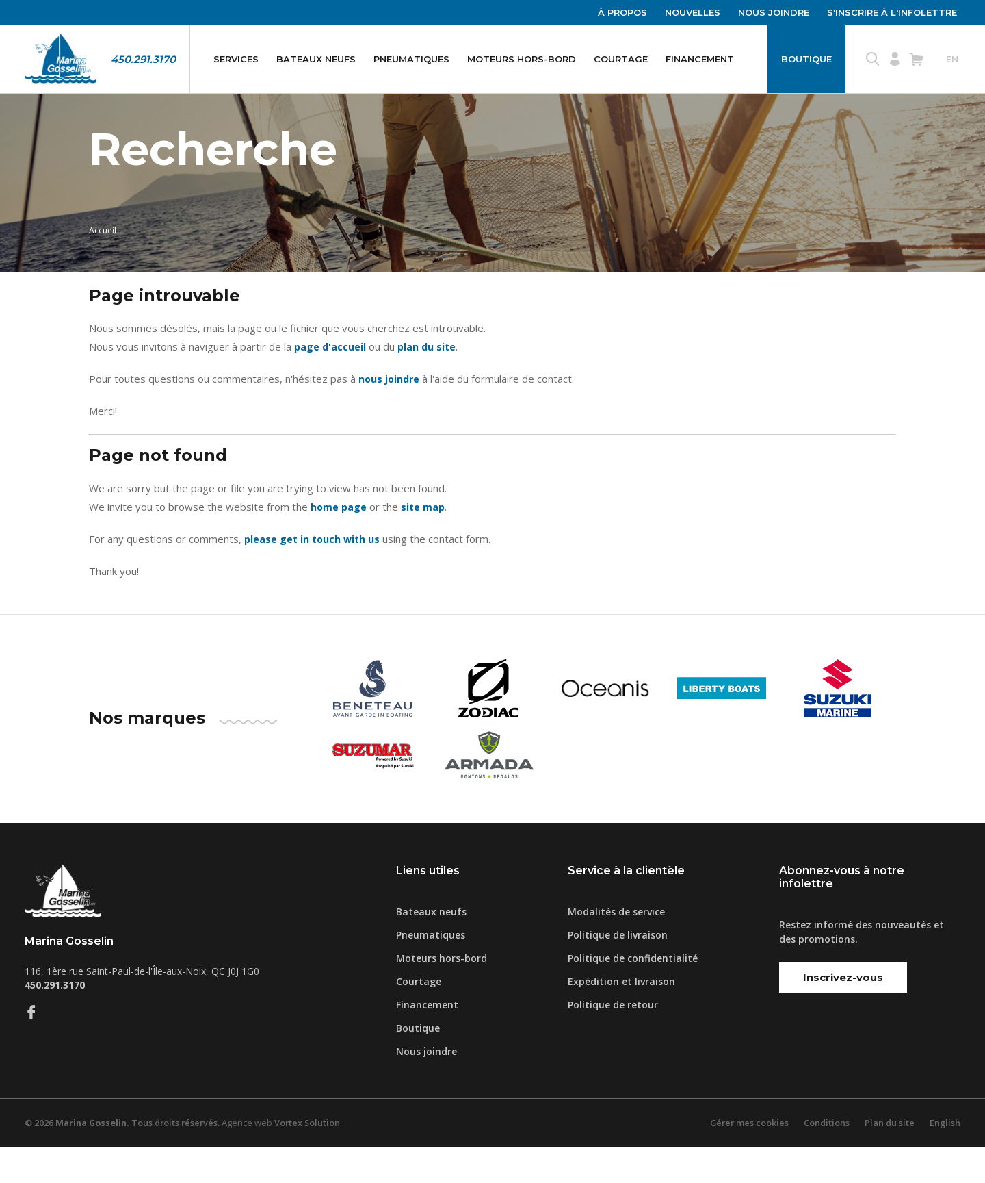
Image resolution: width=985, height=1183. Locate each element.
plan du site (429, 383)
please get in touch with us (314, 576)
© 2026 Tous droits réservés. (125, 1159)
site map (424, 543)
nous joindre (390, 415)
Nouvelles (692, 12)
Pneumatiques (411, 58)
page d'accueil (330, 383)
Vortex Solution (313, 1159)
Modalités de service (616, 947)
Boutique (806, 58)
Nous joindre (773, 12)
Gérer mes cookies (746, 1159)
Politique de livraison (618, 971)
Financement (700, 58)
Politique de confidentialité (633, 994)
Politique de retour (613, 1040)
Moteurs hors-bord (521, 58)
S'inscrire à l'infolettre (892, 12)
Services (236, 58)
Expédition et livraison (621, 1017)
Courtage (621, 58)
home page (339, 543)
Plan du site (888, 1159)
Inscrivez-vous (843, 1013)
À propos (622, 12)
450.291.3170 (143, 59)
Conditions (825, 1159)
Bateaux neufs (316, 58)
